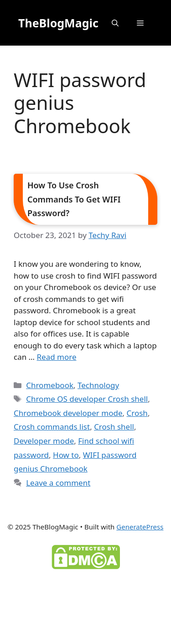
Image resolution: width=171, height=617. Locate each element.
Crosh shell (114, 426)
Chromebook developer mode (68, 413)
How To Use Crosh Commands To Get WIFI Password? (74, 199)
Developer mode (44, 441)
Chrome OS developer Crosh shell (87, 399)
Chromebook (49, 385)
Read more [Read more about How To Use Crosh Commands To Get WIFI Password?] (57, 357)
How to (66, 455)
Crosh (137, 413)
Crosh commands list (52, 426)
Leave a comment (58, 482)
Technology (98, 385)
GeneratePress (139, 526)
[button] (115, 22)
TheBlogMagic (58, 23)
